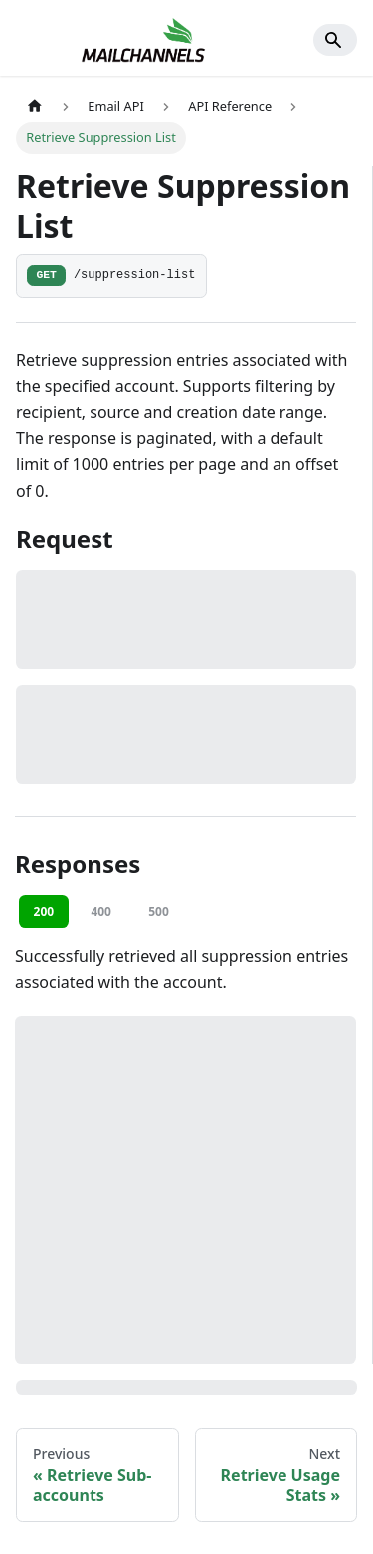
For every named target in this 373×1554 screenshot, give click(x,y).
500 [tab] (158, 911)
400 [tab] (101, 911)
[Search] (335, 40)
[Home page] (35, 106)
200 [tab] (44, 911)
